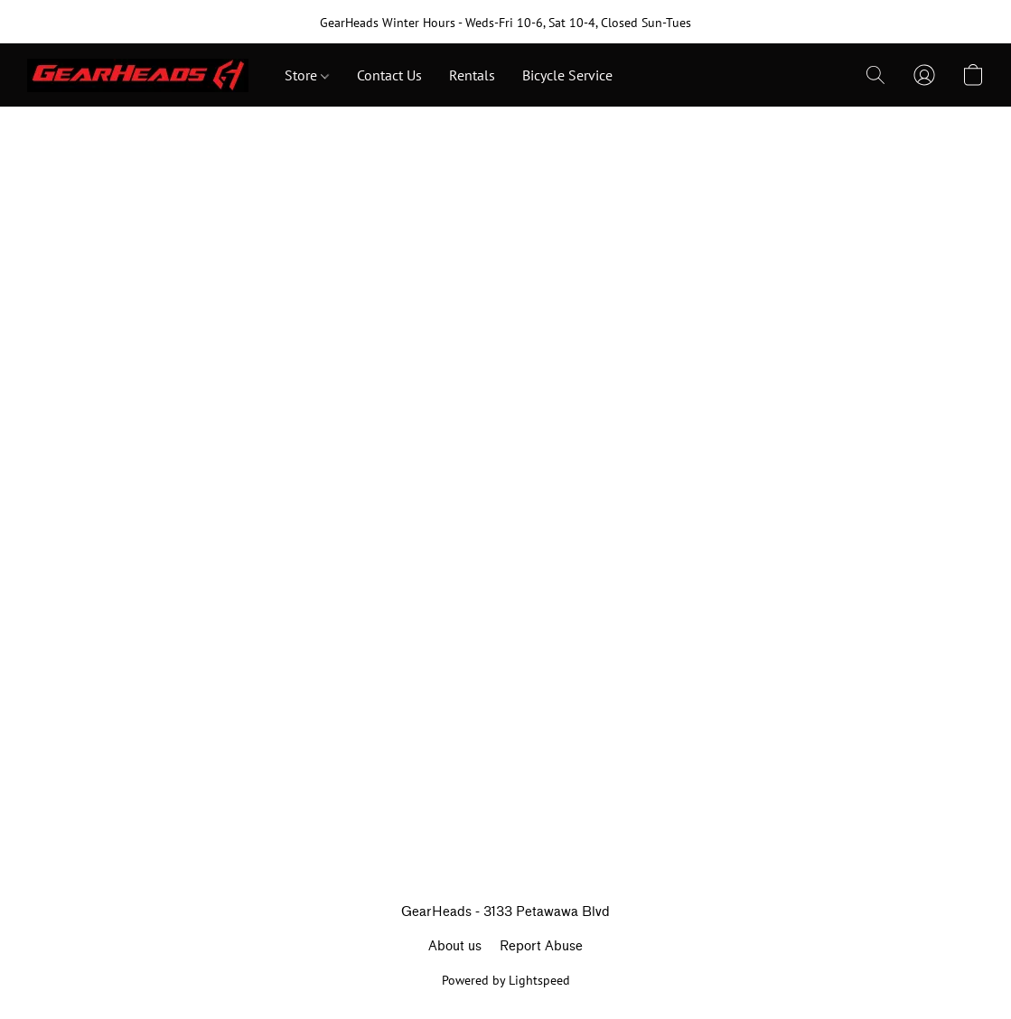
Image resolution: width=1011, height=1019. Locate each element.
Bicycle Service (567, 75)
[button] (137, 75)
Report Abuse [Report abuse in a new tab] (541, 946)
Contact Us (389, 75)
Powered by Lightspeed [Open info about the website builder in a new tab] (506, 980)
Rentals (472, 75)
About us (455, 946)
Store (307, 75)
